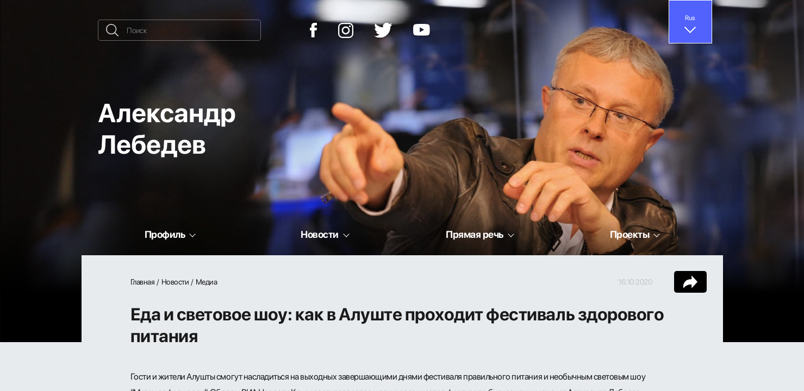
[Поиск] (179, 30)
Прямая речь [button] (474, 234)
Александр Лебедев (167, 127)
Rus (690, 17)
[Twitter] (383, 30)
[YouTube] (421, 30)
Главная (142, 282)
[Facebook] (313, 30)
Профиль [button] (165, 234)
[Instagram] (345, 30)
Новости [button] (320, 234)
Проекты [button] (630, 234)
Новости (175, 282)
